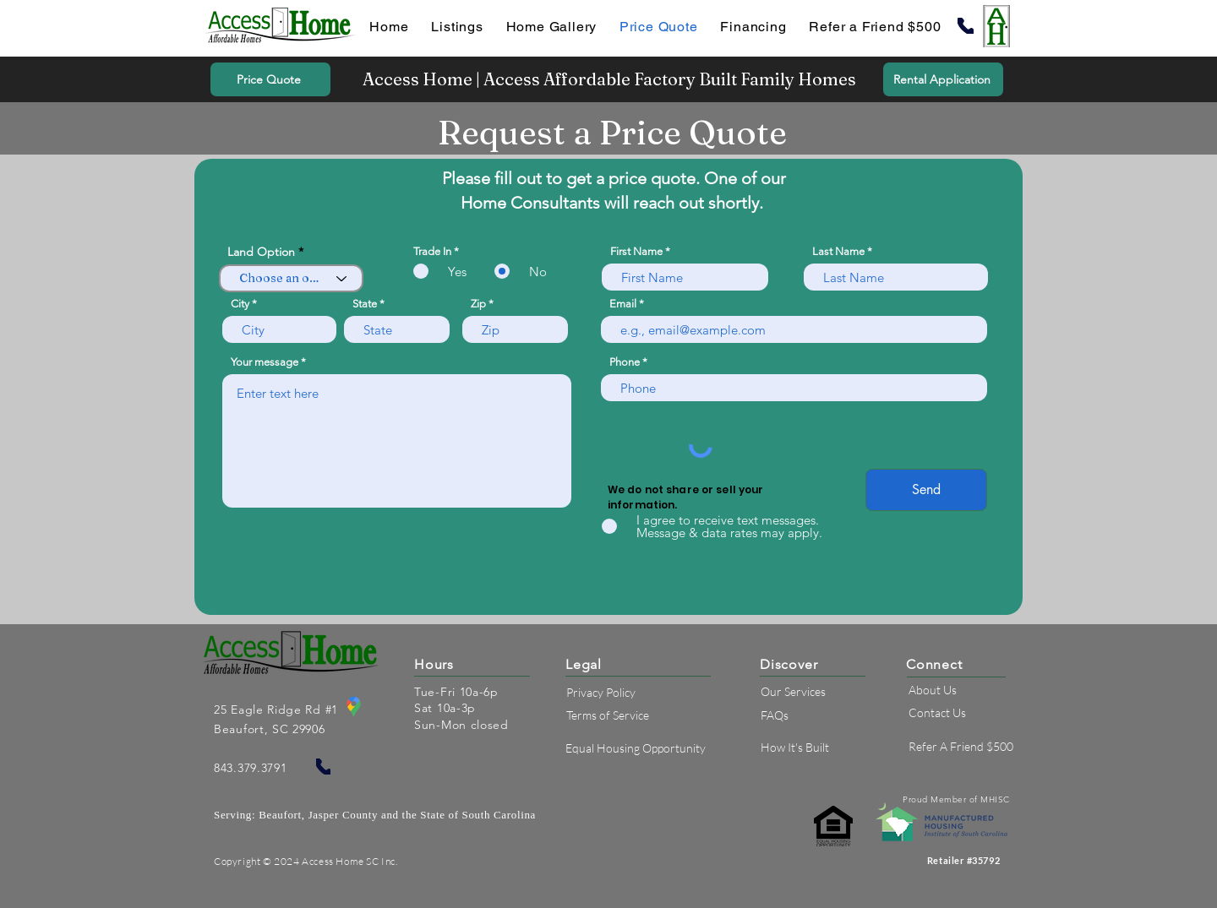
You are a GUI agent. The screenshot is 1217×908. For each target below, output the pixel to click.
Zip (478, 303)
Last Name (838, 251)
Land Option (261, 252)
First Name (636, 251)
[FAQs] (829, 715)
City (240, 303)
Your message (264, 361)
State (364, 303)
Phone (624, 361)
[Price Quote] (270, 79)
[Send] (926, 490)
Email (622, 303)
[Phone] (966, 26)
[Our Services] (829, 692)
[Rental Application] (943, 79)
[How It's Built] (829, 748)
